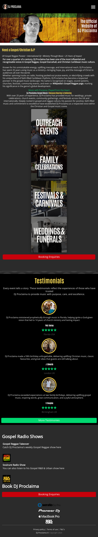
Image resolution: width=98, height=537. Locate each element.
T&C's (62, 529)
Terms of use (52, 529)
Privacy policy (39, 529)
